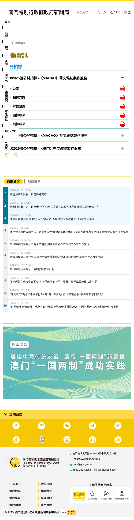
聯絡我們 (46, 493)
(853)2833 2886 (82, 472)
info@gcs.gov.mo (83, 467)
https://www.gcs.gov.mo (87, 461)
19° (117, 12)
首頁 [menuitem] (7, 21)
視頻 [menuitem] (45, 21)
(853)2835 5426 (107, 472)
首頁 (8, 45)
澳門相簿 (15, 507)
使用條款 (46, 507)
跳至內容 (82, 12)
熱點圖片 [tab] (34, 184)
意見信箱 (46, 486)
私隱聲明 (46, 500)
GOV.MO (15, 486)
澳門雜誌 (15, 493)
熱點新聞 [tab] (13, 184)
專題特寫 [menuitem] (93, 21)
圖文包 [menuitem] (59, 21)
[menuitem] (19, 22)
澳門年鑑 (15, 500)
